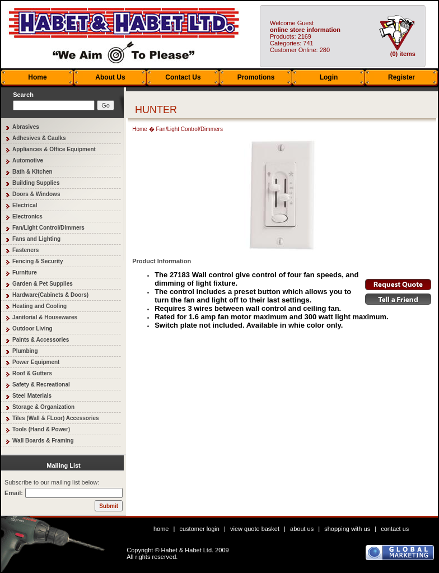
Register (401, 77)
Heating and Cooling (39, 306)
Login (329, 77)
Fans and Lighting (36, 239)
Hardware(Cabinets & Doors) (50, 295)
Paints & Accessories (40, 340)
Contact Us (182, 77)
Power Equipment (35, 362)
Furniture (24, 272)
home (161, 528)
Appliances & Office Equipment (54, 149)
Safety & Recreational (41, 384)
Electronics (27, 216)
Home (37, 77)
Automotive (27, 160)
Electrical (24, 205)
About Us (110, 77)
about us (302, 528)
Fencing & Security (37, 261)
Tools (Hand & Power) (41, 429)
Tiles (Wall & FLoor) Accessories (55, 418)
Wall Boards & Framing (43, 440)
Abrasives (25, 127)
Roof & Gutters (32, 373)
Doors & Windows (36, 194)
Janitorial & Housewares (44, 317)
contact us (395, 528)
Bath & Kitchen (32, 172)
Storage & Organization (43, 407)
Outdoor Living (32, 328)
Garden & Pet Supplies (42, 284)
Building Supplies (35, 183)
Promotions (256, 77)
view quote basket (254, 528)
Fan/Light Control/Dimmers (48, 228)
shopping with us (347, 528)
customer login (199, 528)
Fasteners (25, 250)
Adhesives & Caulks (39, 138)
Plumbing (25, 351)
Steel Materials (32, 396)
